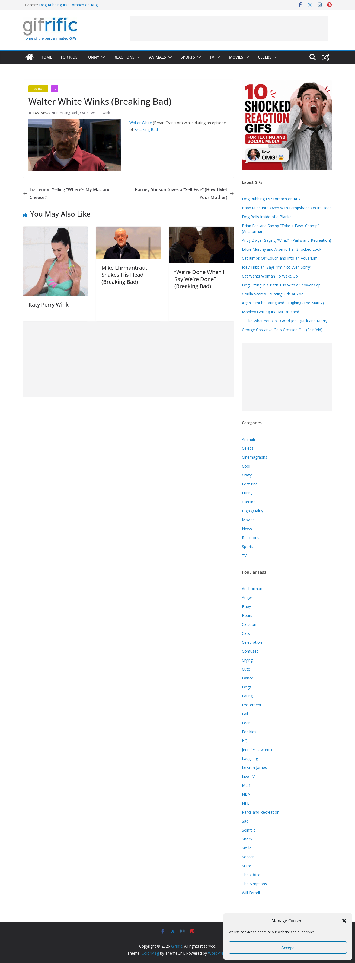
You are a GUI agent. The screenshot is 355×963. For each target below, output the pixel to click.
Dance (247, 678)
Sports (188, 57)
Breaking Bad (66, 113)
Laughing (250, 758)
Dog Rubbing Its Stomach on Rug (68, 4)
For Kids (69, 57)
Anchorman (252, 588)
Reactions (124, 57)
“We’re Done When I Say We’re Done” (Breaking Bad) (199, 279)
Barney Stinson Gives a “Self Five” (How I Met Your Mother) (184, 193)
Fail (245, 713)
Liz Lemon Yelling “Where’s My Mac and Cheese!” (67, 193)
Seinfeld (249, 830)
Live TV (248, 776)
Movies (236, 57)
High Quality (252, 510)
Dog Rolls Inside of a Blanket (267, 216)
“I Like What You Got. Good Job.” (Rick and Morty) (285, 320)
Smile (246, 848)
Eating (247, 695)
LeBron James (254, 767)
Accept (287, 947)
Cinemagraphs (254, 457)
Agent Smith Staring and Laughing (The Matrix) (283, 302)
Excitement (251, 704)
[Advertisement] (229, 28)
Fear (246, 722)
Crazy (247, 475)
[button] (344, 920)
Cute (246, 669)
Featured (250, 484)
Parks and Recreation (260, 812)
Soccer (248, 856)
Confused (250, 651)
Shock (247, 839)
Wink (106, 113)
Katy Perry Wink (48, 304)
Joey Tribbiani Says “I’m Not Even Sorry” (276, 267)
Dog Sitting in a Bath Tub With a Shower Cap (281, 285)
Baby (246, 606)
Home (46, 57)
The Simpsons (254, 883)
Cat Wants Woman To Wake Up (270, 276)
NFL (245, 803)
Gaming (248, 501)
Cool (246, 466)
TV (212, 57)
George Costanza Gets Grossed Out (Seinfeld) (282, 329)
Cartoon (249, 624)
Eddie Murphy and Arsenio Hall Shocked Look (281, 249)
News (247, 528)
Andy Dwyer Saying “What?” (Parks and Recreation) (286, 240)
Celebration (252, 642)
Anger (247, 597)
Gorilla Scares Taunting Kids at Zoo (273, 294)
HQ (245, 740)
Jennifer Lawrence (257, 749)
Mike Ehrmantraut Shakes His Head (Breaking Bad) (124, 274)
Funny (92, 57)
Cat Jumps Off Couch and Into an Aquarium (280, 258)
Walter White (90, 113)
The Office (251, 874)
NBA (246, 794)
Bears (247, 615)
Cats (246, 633)
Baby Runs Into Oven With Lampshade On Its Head (287, 207)
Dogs (246, 687)
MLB (246, 785)
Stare (246, 865)
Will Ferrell (251, 892)
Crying (247, 660)
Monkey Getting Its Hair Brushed (270, 311)
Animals (157, 57)
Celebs (264, 57)
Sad (245, 821)
